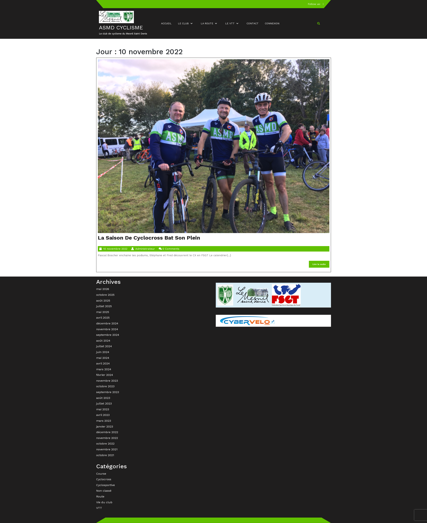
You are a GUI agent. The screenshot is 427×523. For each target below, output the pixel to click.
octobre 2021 (105, 455)
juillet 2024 (104, 346)
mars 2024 (103, 369)
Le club (183, 23)
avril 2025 (103, 317)
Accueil (166, 23)
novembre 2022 (107, 438)
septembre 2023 (107, 392)
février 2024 (104, 375)
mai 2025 (102, 312)
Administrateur (145, 248)
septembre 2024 (107, 335)
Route (100, 496)
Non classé (103, 490)
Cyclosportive (105, 485)
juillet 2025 (104, 306)
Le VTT (230, 23)
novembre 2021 (107, 449)
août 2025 (103, 300)
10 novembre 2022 (115, 248)
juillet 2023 (104, 403)
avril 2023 (103, 415)
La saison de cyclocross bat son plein (149, 237)
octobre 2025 (105, 294)
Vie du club (104, 502)
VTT (99, 508)
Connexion (272, 23)
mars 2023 (103, 420)
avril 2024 (103, 363)
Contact (253, 23)
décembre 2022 (107, 432)
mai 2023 (102, 409)
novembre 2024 (107, 329)
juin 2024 (102, 352)
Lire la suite (321, 265)
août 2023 (103, 398)
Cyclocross (103, 479)
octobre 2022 (105, 443)
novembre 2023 (107, 380)
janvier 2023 (104, 426)
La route (207, 23)
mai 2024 (102, 358)
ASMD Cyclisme (121, 27)
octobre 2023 (105, 386)
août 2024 (103, 340)
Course (101, 473)
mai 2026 (102, 289)
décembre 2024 (107, 323)
